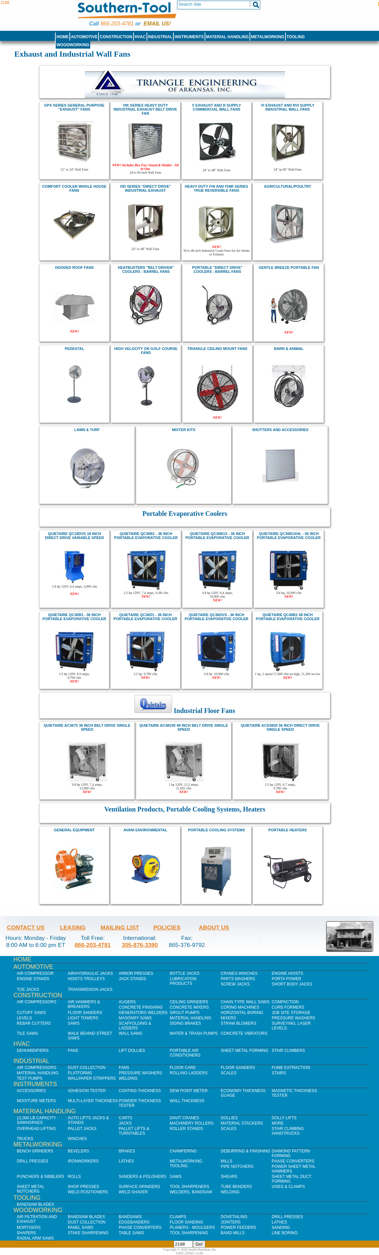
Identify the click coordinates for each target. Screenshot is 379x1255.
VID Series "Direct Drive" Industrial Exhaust (145, 188)
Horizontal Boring (242, 1012)
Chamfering (183, 1151)
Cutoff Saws (31, 1012)
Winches (77, 1138)
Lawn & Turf (87, 430)
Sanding (281, 1227)
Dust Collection (86, 1067)
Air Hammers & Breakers (84, 1004)
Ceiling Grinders (189, 1002)
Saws (73, 1023)
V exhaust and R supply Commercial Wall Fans (216, 107)
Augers (127, 1002)
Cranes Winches (239, 973)
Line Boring (284, 1233)
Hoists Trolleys (86, 978)
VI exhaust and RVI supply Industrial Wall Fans (288, 107)
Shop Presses (83, 1186)
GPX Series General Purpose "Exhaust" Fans (74, 107)
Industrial (160, 37)
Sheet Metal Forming (244, 1050)
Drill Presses (32, 1161)
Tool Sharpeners (189, 1186)
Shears (229, 1176)
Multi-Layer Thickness (93, 1100)
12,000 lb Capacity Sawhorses (36, 1120)
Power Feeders (238, 1227)
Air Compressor (35, 973)
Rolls (74, 1176)
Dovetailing (234, 1216)
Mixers (228, 1018)
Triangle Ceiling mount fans (217, 349)
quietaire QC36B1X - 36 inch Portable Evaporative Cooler (217, 536)
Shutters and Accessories (280, 430)
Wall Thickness (187, 1100)
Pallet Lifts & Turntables (134, 1131)
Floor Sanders (85, 1012)
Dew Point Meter (189, 1090)
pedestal (74, 349)
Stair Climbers (288, 1050)
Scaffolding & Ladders (135, 1025)
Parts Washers (238, 978)
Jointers (230, 1222)
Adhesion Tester (87, 1090)
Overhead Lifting (36, 1128)
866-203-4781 (116, 23)
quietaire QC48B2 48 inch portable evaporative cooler (288, 617)
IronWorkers (83, 1161)
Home (62, 37)
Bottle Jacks (185, 973)
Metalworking (267, 37)
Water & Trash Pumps (194, 1033)
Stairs (279, 1073)
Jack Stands (132, 978)
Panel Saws (80, 1227)
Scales (228, 1073)
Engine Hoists (287, 973)
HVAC (140, 37)
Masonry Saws (135, 1018)
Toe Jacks (28, 989)
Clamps (178, 1216)
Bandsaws (130, 1216)
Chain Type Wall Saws (245, 1002)
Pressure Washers (293, 1018)
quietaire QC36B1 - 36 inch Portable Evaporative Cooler (146, 536)
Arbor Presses (136, 973)
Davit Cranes (184, 1118)
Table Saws (131, 1233)
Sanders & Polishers (142, 1176)
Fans (73, 1050)
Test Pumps (29, 1078)
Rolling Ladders (189, 1073)
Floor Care (183, 1067)
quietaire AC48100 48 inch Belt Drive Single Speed (183, 727)
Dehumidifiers (33, 1050)
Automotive (84, 37)
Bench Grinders (35, 1151)
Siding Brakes (185, 1023)
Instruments (189, 37)
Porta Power (286, 978)
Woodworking (72, 45)
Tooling (295, 37)
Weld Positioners (88, 1192)
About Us (214, 927)
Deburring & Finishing (245, 1151)
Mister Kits (184, 430)
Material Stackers (242, 1123)
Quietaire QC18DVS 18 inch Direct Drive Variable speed (74, 536)
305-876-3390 (140, 945)
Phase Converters (293, 1161)
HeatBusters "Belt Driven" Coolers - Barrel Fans (146, 269)
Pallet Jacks (82, 1128)
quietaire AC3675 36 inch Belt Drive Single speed (87, 727)
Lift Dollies (132, 1050)
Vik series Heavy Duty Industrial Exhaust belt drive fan (145, 109)
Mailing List (120, 927)
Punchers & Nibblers (40, 1176)
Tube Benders (236, 1186)
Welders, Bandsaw (191, 1192)
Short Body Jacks (292, 984)
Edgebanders (134, 1222)
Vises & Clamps (288, 1186)
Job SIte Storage (291, 1012)
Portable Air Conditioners (185, 1053)
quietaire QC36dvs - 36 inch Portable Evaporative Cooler (217, 617)
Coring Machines (240, 1007)
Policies (166, 927)
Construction (116, 37)
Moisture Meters (36, 1100)
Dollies (229, 1118)
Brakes (127, 1151)
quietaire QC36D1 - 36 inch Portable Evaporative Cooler (145, 617)
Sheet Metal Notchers (30, 1189)
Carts (125, 1118)
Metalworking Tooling (186, 1163)
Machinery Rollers (192, 1123)
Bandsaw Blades (35, 1204)
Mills (226, 1161)
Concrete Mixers (189, 1007)
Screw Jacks (235, 984)
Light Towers (83, 1018)
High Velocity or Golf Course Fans (145, 351)
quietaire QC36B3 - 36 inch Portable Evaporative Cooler (74, 617)
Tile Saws (27, 1033)
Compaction (285, 1002)
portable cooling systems (216, 830)
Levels (24, 1018)
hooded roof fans (74, 267)
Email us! (157, 23)
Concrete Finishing (141, 1007)
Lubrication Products (183, 981)
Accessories (31, 1090)
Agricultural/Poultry (287, 186)
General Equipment (74, 830)
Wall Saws (130, 1033)
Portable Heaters (287, 830)
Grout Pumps (185, 1012)
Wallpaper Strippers (92, 1078)
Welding (128, 1078)
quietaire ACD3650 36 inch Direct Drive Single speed (280, 727)
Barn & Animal (289, 349)
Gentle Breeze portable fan (289, 267)
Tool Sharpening (189, 1233)
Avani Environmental (145, 830)
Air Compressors (36, 1002)
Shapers (26, 1233)
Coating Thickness (140, 1090)
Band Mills (233, 1233)
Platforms (80, 1073)
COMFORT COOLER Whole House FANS (74, 188)
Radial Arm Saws (35, 1238)
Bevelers (78, 1151)
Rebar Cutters (34, 1023)
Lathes (126, 1161)
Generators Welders (143, 1012)
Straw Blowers (238, 1023)
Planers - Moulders (192, 1227)
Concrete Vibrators (244, 1033)
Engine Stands (33, 978)
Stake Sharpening (88, 1233)
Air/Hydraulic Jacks (90, 973)
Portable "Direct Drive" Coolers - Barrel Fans (217, 269)
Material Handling (227, 37)
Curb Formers (288, 1007)
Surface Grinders (139, 1186)
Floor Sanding (186, 1222)
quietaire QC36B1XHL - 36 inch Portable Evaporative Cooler (289, 536)
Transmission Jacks (90, 989)
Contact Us (26, 927)
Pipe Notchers (237, 1166)
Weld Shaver (133, 1192)
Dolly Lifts (284, 1118)
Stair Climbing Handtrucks (288, 1131)
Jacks (125, 1123)
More (278, 1123)
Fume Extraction (291, 1067)
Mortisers (29, 1227)
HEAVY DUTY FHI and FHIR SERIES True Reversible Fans (216, 188)
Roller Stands (186, 1128)
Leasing (73, 927)
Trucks (25, 1138)
